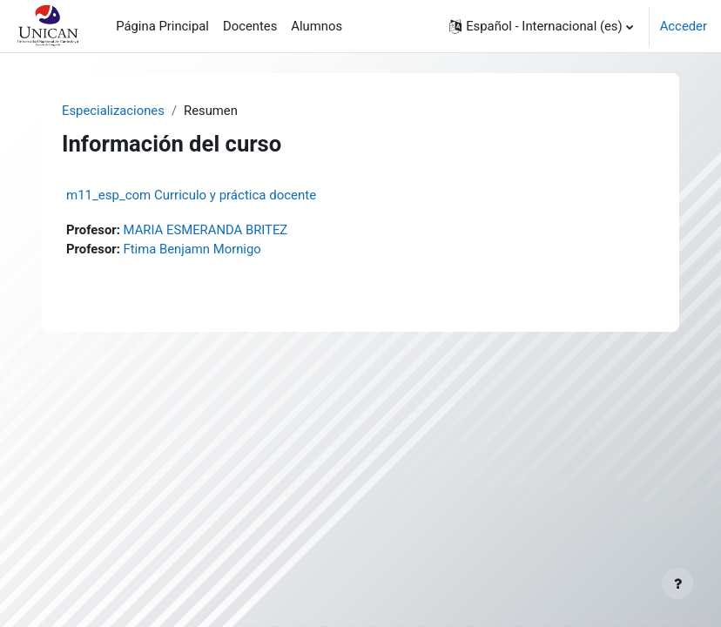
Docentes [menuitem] (250, 26)
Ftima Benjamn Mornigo (192, 249)
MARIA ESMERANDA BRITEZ (206, 230)
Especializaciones (113, 110)
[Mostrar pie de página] (677, 583)
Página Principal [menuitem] (162, 26)
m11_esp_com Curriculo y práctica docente (191, 195)
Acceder (683, 26)
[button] (541, 26)
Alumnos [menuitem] (316, 26)
